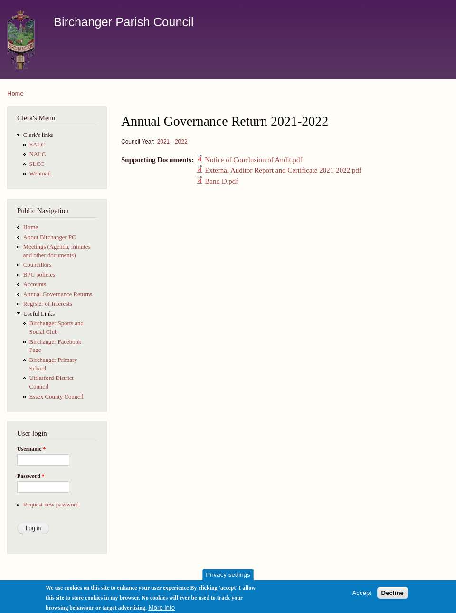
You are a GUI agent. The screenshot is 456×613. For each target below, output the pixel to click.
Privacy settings (228, 577)
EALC (37, 144)
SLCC (37, 164)
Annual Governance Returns (58, 294)
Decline (392, 594)
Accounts (34, 284)
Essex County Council (56, 396)
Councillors (37, 265)
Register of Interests (47, 304)
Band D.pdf (221, 181)
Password (31, 476)
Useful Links (39, 314)
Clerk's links (38, 135)
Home (15, 93)
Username (31, 449)
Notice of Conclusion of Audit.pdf (253, 160)
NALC (37, 154)
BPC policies (39, 275)
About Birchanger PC (49, 237)
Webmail (40, 173)
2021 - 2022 (172, 141)
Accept (361, 594)
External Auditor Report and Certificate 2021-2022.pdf (283, 170)
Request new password (51, 504)
